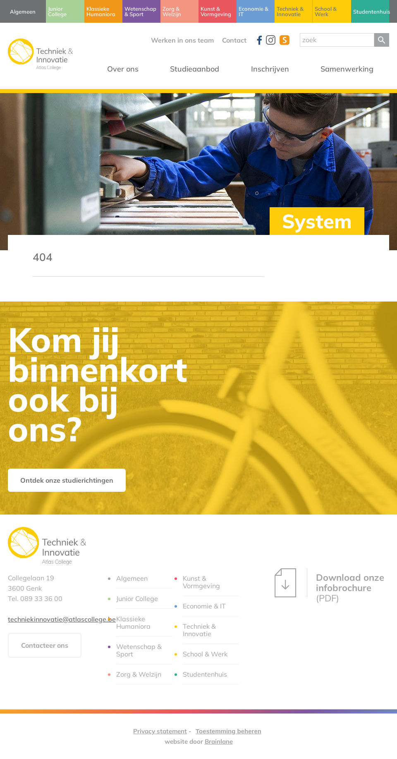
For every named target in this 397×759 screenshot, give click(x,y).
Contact (234, 40)
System (317, 221)
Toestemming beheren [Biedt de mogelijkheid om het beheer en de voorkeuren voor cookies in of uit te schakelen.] (228, 731)
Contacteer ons (44, 645)
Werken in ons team (182, 40)
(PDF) (329, 585)
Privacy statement (160, 731)
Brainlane (219, 741)
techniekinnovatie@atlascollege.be (62, 619)
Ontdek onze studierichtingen (66, 480)
